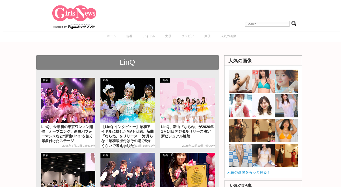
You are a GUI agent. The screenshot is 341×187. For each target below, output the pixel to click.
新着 (129, 36)
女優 (168, 36)
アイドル (149, 36)
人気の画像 (228, 36)
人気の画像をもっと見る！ (249, 172)
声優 (207, 36)
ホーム (111, 36)
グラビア (188, 36)
